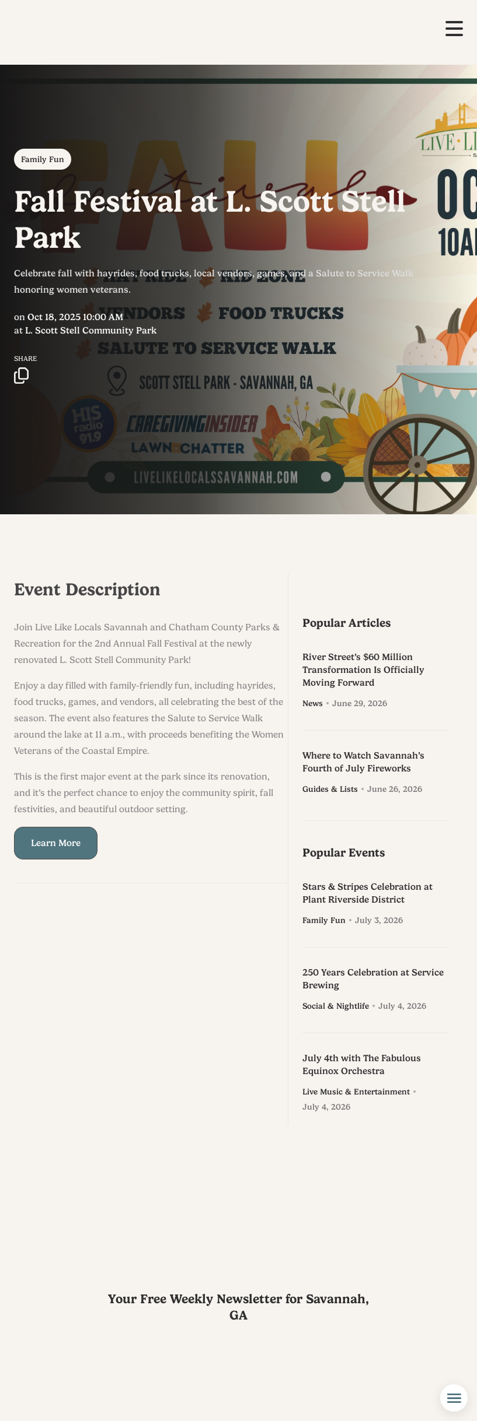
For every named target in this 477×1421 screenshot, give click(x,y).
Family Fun (42, 159)
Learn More (56, 854)
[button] (454, 28)
